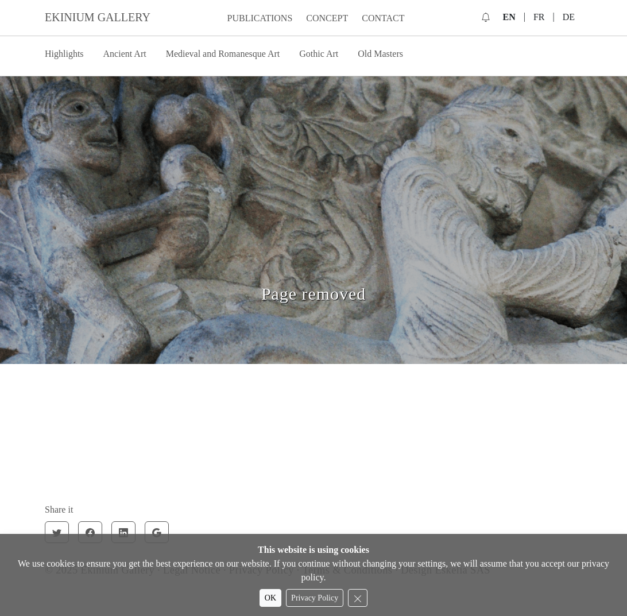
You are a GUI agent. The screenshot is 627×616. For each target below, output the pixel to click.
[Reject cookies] (357, 598)
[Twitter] (57, 532)
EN (508, 17)
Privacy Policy (314, 598)
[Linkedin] (123, 532)
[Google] (157, 532)
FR (539, 17)
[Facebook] (90, 532)
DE (569, 17)
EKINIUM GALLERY (97, 17)
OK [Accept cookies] (270, 598)
